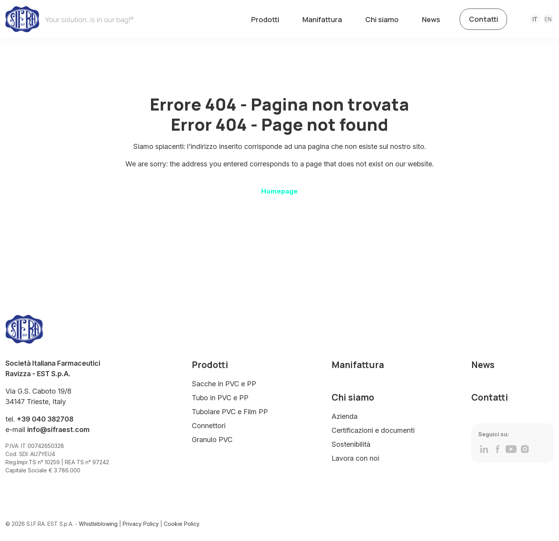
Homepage (280, 193)
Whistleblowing (98, 526)
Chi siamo (382, 19)
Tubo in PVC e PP (220, 400)
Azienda (345, 419)
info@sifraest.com (58, 432)
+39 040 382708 (45, 422)
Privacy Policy (141, 526)
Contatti (483, 19)
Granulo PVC (212, 442)
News (431, 19)
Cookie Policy (182, 526)
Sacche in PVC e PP (224, 386)
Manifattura (322, 19)
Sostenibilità (351, 446)
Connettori (209, 428)
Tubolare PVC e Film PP (230, 414)
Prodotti (265, 19)
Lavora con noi (355, 460)
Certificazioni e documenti (373, 433)
